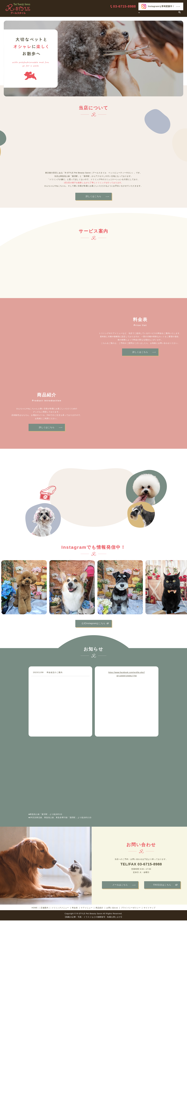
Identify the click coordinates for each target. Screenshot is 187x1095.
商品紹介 (156, 13)
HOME (108, 13)
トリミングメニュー (60, 908)
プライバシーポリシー (131, 908)
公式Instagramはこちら (93, 623)
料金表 (145, 13)
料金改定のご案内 (54, 672)
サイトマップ (149, 908)
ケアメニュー (87, 908)
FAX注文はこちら (162, 885)
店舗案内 (118, 13)
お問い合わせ (170, 13)
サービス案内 (132, 13)
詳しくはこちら (93, 196)
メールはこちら (120, 885)
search (179, 13)
